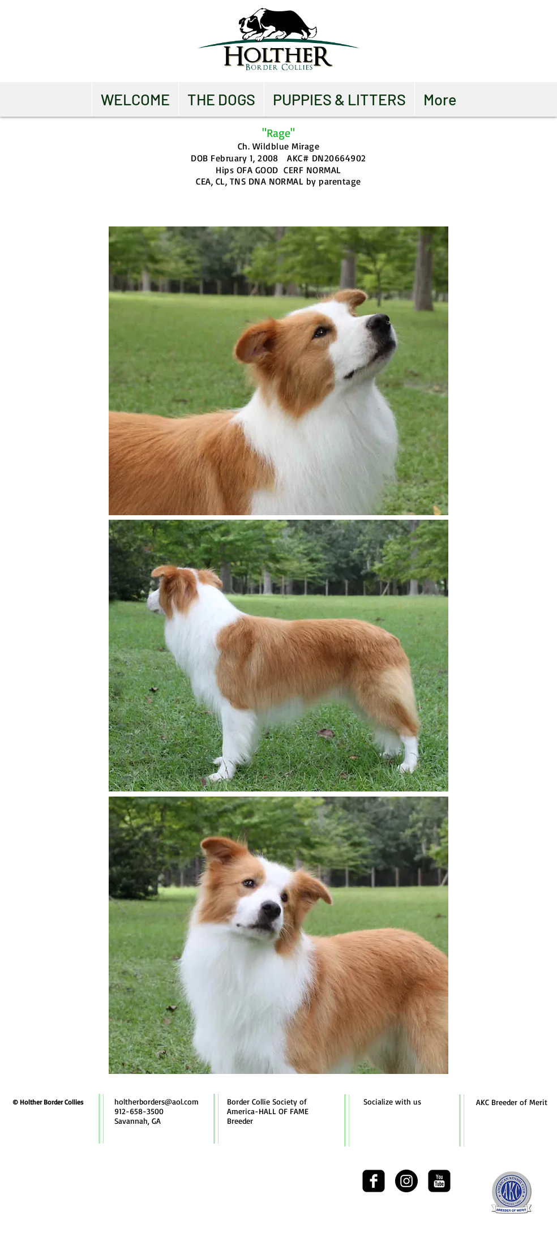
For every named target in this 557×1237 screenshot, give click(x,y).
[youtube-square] (439, 1181)
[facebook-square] (373, 1181)
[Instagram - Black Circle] (406, 1181)
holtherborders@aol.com (156, 1101)
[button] (221, 99)
